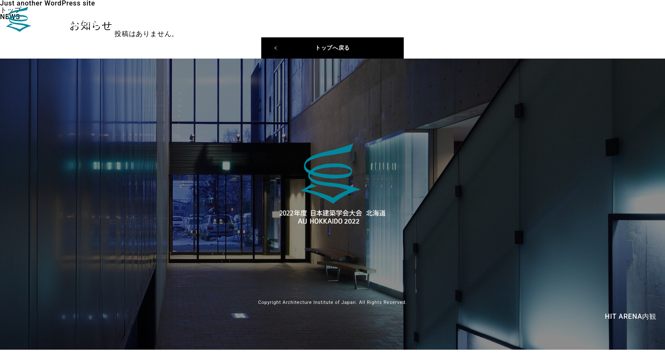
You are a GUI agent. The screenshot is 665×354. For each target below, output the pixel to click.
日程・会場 (584, 21)
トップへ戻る (332, 49)
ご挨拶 (627, 21)
